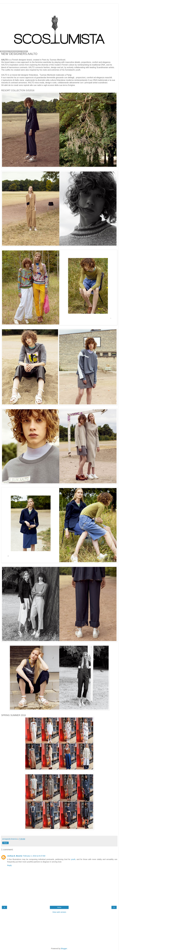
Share (5, 843)
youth (73, 859)
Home (59, 907)
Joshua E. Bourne (14, 856)
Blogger (64, 949)
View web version (59, 912)
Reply (9, 865)
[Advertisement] (59, 7)
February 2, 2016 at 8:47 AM (34, 856)
